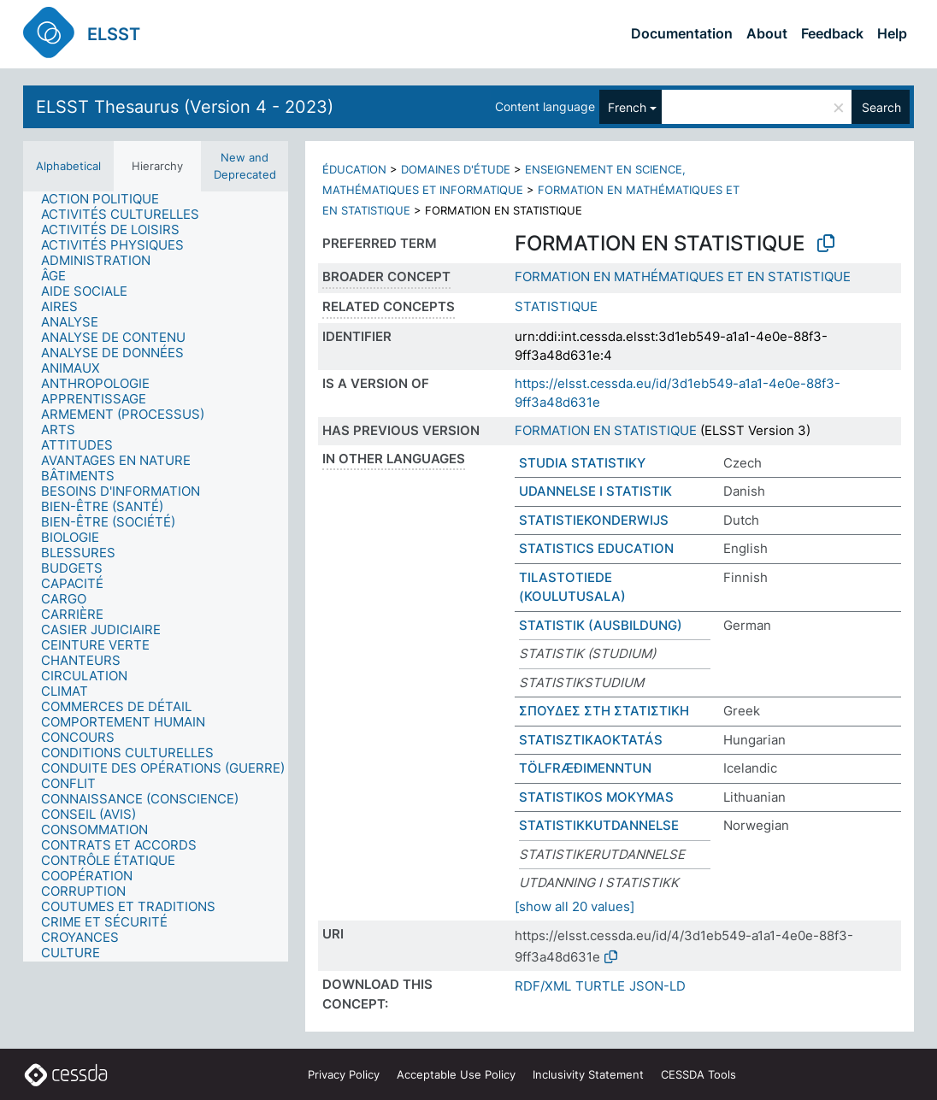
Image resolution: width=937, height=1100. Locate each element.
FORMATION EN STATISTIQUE (606, 430)
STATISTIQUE (556, 306)
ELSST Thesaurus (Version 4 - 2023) (184, 107)
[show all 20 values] (574, 906)
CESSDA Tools (698, 1074)
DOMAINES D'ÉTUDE (455, 169)
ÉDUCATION (354, 169)
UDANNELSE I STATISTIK (595, 491)
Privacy (344, 1074)
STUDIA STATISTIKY (582, 463)
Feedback (832, 33)
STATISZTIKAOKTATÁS (591, 740)
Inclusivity (588, 1074)
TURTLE (600, 986)
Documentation (682, 33)
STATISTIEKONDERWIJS (594, 520)
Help (892, 33)
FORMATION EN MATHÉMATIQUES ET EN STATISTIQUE (683, 276)
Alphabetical (68, 166)
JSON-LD (657, 986)
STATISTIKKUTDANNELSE (599, 825)
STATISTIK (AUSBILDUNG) (600, 625)
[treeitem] (107, 199)
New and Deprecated (245, 165)
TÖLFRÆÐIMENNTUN (585, 768)
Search (881, 107)
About (766, 33)
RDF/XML (543, 986)
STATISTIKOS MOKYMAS (596, 797)
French (627, 107)
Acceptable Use (456, 1074)
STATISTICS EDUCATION (596, 548)
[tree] (155, 576)
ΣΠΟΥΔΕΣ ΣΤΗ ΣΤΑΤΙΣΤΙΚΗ (604, 711)
